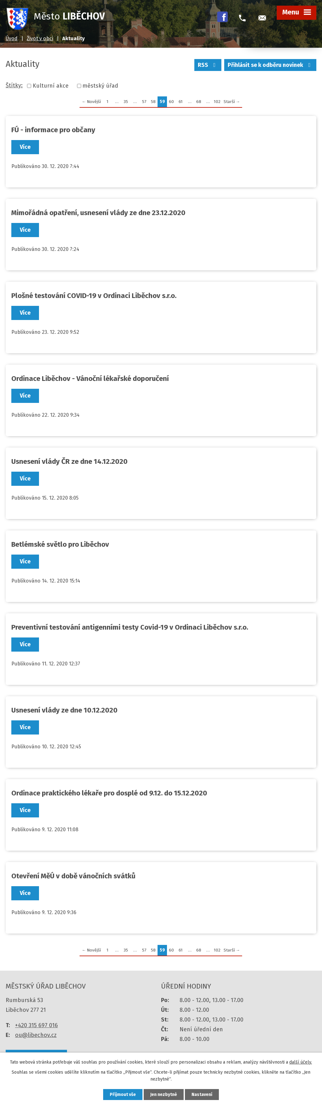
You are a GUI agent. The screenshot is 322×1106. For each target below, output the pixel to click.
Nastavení (202, 1094)
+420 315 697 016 (36, 1025)
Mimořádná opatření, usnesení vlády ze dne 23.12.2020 (98, 213)
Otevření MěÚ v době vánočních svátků (73, 876)
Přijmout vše (123, 1094)
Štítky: (14, 85)
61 (181, 101)
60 (171, 101)
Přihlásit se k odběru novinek (270, 65)
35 (126, 101)
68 (198, 101)
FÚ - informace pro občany (53, 130)
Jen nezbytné (163, 1094)
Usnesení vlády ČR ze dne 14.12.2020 (69, 461)
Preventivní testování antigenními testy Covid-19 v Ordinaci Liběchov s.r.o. (129, 627)
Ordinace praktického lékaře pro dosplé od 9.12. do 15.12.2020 (109, 793)
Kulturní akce (51, 85)
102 (217, 101)
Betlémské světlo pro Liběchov (60, 544)
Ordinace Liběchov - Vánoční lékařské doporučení (90, 378)
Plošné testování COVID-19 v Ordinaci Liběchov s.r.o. (93, 295)
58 (153, 101)
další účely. (300, 1062)
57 (144, 101)
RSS (208, 65)
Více (25, 147)
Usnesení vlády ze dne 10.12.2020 (64, 710)
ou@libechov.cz (36, 1035)
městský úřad (100, 85)
